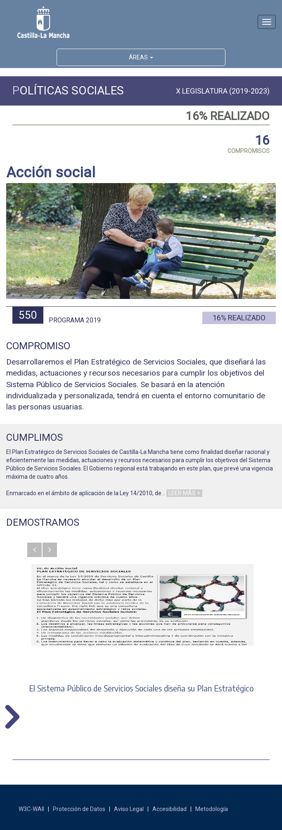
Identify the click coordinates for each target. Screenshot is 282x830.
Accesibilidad (169, 809)
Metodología (211, 809)
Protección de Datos (79, 809)
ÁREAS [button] (141, 57)
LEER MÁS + (184, 493)
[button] (34, 550)
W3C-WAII (31, 809)
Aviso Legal (129, 809)
